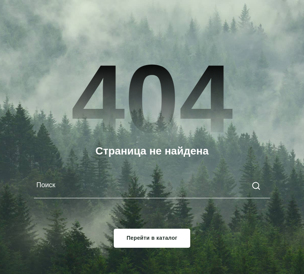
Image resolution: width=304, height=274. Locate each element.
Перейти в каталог (152, 238)
